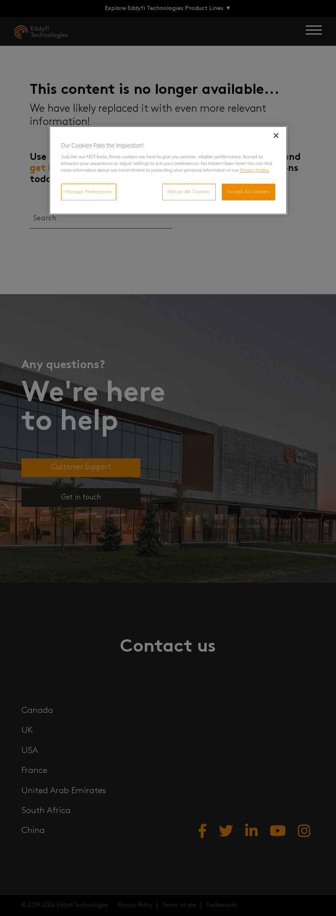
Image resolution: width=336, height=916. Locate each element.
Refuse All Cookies (189, 191)
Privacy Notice (254, 170)
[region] (168, 170)
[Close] (276, 135)
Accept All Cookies (248, 191)
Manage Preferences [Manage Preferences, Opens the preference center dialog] (88, 191)
